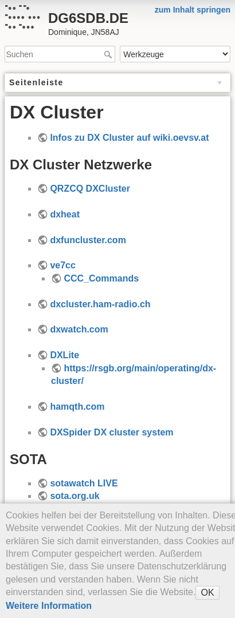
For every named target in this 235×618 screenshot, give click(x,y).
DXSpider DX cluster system (111, 432)
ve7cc (63, 265)
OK (207, 592)
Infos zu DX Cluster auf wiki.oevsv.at (129, 137)
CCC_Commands (101, 278)
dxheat (65, 214)
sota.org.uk (74, 496)
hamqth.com (77, 406)
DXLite (64, 355)
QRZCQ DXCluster (90, 188)
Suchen (109, 54)
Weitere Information (49, 606)
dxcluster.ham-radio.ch (100, 304)
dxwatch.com (79, 329)
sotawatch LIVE (83, 483)
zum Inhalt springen (192, 9)
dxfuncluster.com (88, 240)
